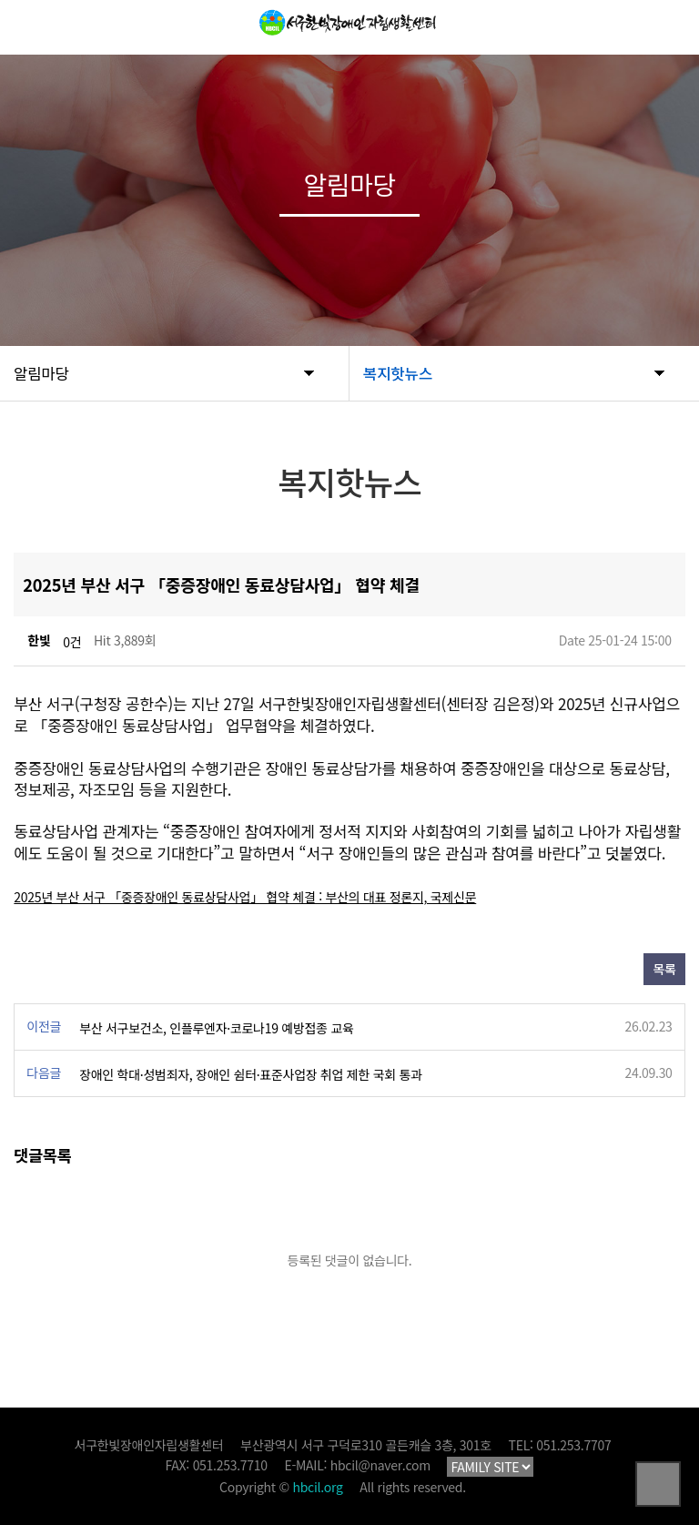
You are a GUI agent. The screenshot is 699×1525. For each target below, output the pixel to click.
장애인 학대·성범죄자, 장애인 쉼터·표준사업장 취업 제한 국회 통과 (250, 1074)
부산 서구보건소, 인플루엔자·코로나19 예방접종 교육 (216, 1028)
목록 (664, 969)
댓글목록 (42, 1155)
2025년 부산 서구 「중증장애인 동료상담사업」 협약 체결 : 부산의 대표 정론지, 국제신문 (245, 897)
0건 (72, 642)
